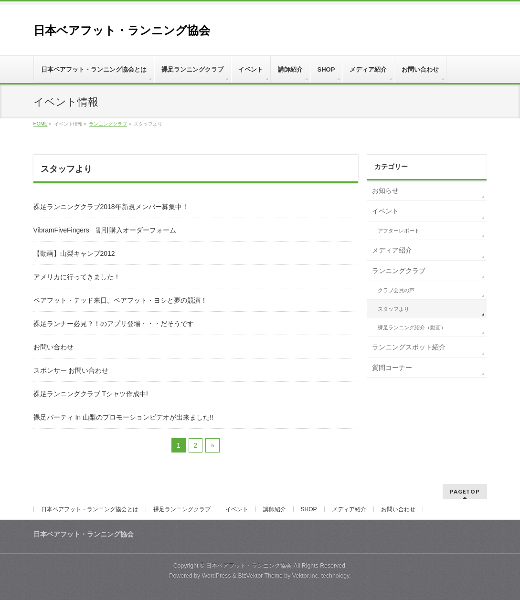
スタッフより (393, 309)
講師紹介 (274, 509)
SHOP (309, 509)
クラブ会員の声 (396, 290)
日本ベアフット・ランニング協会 (121, 30)
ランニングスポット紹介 (409, 347)
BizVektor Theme (260, 575)
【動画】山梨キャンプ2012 (74, 253)
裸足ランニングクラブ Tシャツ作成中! (90, 394)
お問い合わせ (53, 347)
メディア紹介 (392, 250)
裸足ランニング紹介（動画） (412, 327)
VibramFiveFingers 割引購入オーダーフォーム (104, 230)
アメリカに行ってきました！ (76, 277)
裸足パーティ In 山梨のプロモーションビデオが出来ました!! (123, 417)
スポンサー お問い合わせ (71, 370)
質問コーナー (392, 367)
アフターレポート (399, 230)
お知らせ (385, 190)
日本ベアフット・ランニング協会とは (89, 509)
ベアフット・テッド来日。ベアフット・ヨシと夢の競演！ (120, 300)
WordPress (216, 575)
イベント (385, 211)
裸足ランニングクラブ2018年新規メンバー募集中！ (111, 207)
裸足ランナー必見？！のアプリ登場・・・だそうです (113, 323)
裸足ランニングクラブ (182, 509)
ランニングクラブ (108, 123)
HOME (40, 123)
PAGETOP (465, 491)
